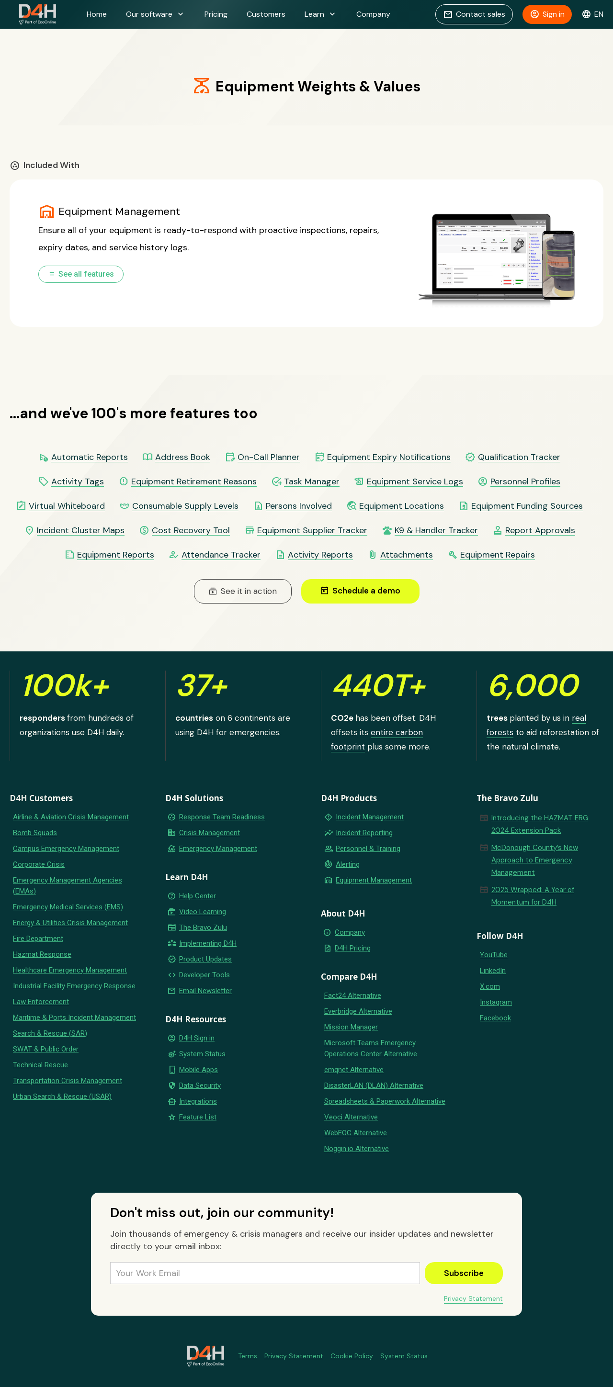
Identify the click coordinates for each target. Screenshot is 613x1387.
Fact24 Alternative (352, 995)
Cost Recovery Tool (191, 531)
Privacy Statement (473, 1298)
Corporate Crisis (39, 864)
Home (97, 14)
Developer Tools (204, 975)
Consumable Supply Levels (185, 506)
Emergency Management (218, 848)
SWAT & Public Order (46, 1049)
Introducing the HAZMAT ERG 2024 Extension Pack (539, 824)
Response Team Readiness (222, 817)
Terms (247, 1356)
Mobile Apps (198, 1069)
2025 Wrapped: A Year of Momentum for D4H (532, 896)
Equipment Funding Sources (527, 506)
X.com (490, 986)
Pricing (215, 14)
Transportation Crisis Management (67, 1080)
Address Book (182, 457)
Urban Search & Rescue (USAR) (62, 1096)
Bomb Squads (35, 832)
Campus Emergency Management (66, 848)
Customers (266, 14)
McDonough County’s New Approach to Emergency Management (534, 860)
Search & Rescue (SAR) (50, 1033)
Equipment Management (374, 880)
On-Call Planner (269, 457)
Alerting (348, 864)
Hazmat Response (42, 954)
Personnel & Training (368, 848)
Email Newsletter (205, 990)
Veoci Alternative (351, 1117)
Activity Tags (77, 482)
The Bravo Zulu (203, 927)
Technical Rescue (40, 1065)
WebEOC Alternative (355, 1133)
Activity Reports (320, 555)
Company (373, 14)
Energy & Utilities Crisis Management (70, 922)
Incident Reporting (364, 832)
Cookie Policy (351, 1356)
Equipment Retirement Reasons (194, 482)
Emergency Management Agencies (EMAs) (67, 885)
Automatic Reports (89, 457)
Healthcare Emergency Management (70, 970)
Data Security (200, 1085)
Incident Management (370, 817)
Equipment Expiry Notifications (389, 457)
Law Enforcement (41, 1001)
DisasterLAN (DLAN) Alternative (373, 1085)
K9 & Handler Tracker (436, 531)
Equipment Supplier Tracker (312, 531)
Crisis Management (209, 832)
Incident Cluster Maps (81, 531)
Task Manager (312, 482)
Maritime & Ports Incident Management (74, 1017)
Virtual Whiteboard (67, 506)
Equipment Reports (115, 555)
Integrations (198, 1101)
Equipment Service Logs (415, 482)
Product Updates (205, 959)
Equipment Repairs (497, 555)
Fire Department (38, 938)
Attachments (406, 555)
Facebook (495, 1018)
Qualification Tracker (519, 457)
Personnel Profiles (525, 482)
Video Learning (202, 911)
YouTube (494, 955)
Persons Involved (299, 506)
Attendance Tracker (221, 555)
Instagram (496, 1002)
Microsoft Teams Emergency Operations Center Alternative (370, 1048)
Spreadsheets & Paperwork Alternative (384, 1101)
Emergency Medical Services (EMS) (68, 907)
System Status (202, 1054)
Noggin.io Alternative (356, 1148)
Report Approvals (540, 531)
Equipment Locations (401, 506)
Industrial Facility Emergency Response (74, 986)
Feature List (197, 1117)
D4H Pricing (353, 948)
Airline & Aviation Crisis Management (71, 817)
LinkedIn (493, 970)
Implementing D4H (208, 943)
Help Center (197, 896)
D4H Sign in (197, 1038)
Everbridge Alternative (358, 1011)
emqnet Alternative (354, 1069)
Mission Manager (351, 1027)
